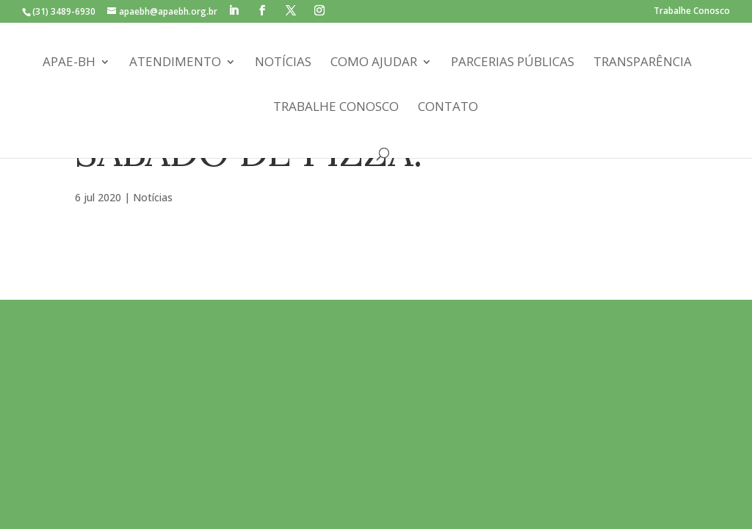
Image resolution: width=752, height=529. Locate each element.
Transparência (642, 63)
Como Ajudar (373, 63)
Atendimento (175, 63)
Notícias (283, 63)
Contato (448, 108)
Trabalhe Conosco (692, 12)
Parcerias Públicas (512, 63)
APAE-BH (69, 63)
